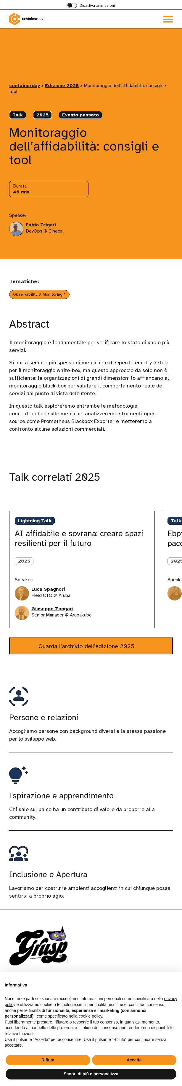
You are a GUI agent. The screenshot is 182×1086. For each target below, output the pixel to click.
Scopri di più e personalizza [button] (91, 1073)
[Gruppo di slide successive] (35, 499)
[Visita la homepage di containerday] (50, 19)
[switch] (91, 5)
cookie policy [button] (90, 1016)
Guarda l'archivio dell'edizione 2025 (87, 646)
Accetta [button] (134, 1060)
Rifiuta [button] (47, 1060)
